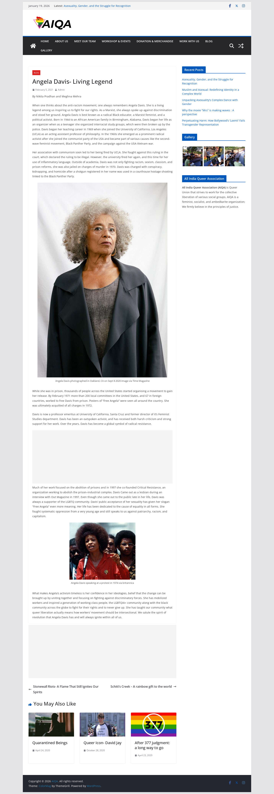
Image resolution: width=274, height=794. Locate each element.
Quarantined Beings (50, 742)
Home (45, 41)
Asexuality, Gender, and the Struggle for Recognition (97, 6)
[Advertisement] (102, 457)
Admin (61, 89)
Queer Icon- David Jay (102, 742)
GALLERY (46, 50)
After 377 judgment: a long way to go (152, 745)
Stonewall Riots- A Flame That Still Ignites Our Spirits (64, 689)
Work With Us (189, 41)
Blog (209, 41)
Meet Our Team (85, 41)
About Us (61, 41)
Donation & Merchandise (155, 41)
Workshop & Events (116, 41)
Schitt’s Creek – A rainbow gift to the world (143, 686)
